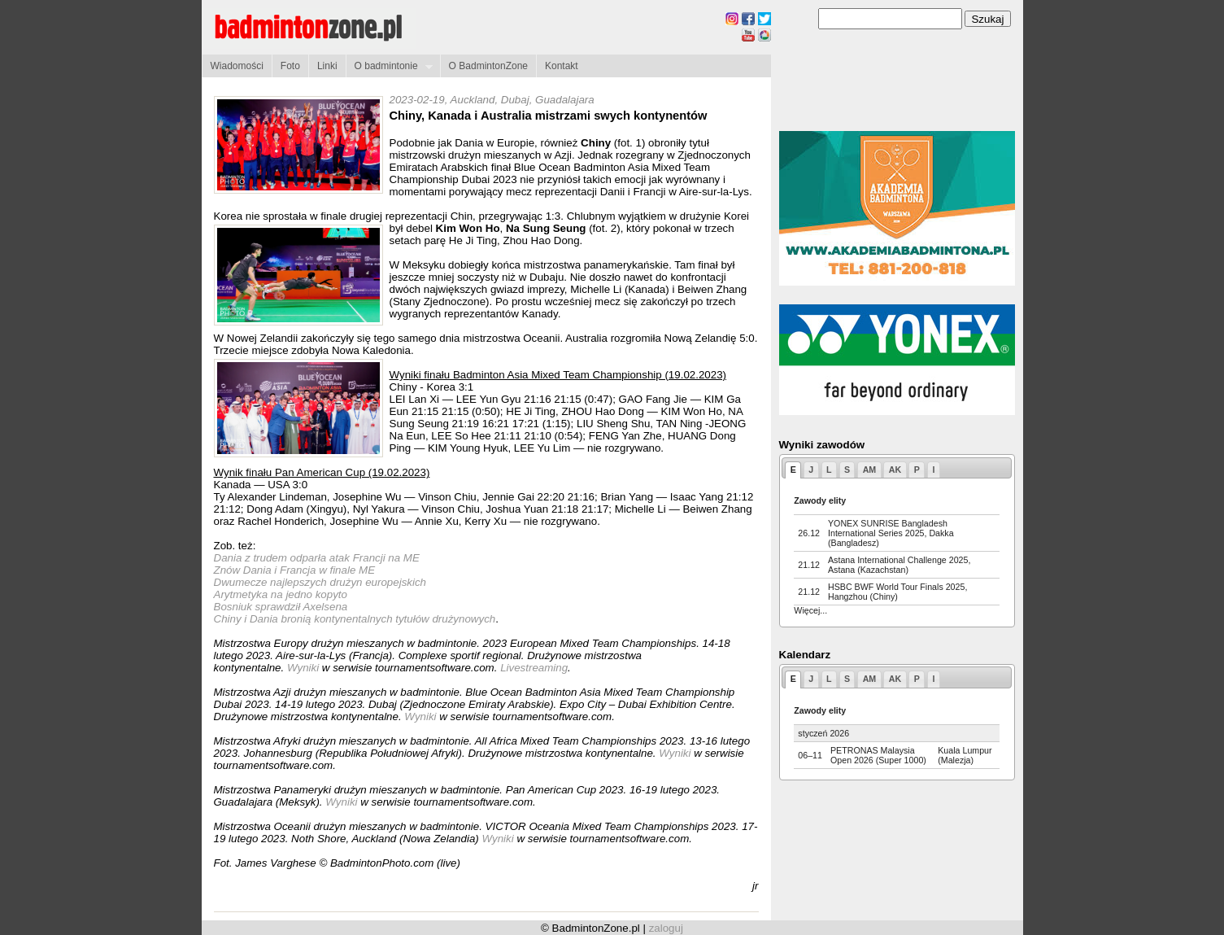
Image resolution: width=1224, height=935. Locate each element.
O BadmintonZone (488, 66)
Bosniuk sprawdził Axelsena (281, 607)
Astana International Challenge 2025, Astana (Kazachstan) (899, 565)
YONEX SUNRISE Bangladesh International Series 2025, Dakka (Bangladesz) (891, 533)
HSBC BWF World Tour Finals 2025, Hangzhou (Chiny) (897, 591)
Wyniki (304, 668)
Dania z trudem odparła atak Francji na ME (317, 558)
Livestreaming (534, 668)
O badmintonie (389, 66)
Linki (327, 66)
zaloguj (666, 928)
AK (895, 469)
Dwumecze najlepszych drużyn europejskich (320, 582)
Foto (290, 66)
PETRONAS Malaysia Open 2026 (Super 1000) (878, 755)
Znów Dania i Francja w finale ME (295, 570)
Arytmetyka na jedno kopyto (280, 594)
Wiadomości (237, 66)
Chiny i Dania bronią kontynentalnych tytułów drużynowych (355, 619)
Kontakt (561, 66)
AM (870, 469)
